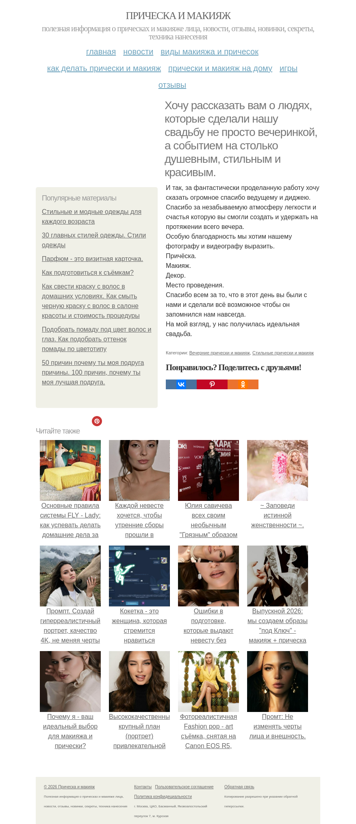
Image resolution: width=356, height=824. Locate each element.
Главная (101, 51)
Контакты (143, 787)
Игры (288, 68)
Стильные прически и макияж (283, 352)
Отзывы (172, 84)
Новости (138, 51)
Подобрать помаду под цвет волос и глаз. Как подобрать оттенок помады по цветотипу (97, 339)
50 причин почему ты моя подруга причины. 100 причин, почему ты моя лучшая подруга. (93, 372)
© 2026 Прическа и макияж (69, 787)
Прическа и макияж (178, 16)
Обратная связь (239, 787)
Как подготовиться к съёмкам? (88, 272)
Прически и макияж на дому (220, 68)
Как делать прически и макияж (104, 68)
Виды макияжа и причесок (209, 51)
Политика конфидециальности (163, 796)
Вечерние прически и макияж (219, 352)
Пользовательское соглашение (184, 787)
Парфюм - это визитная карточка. (92, 258)
